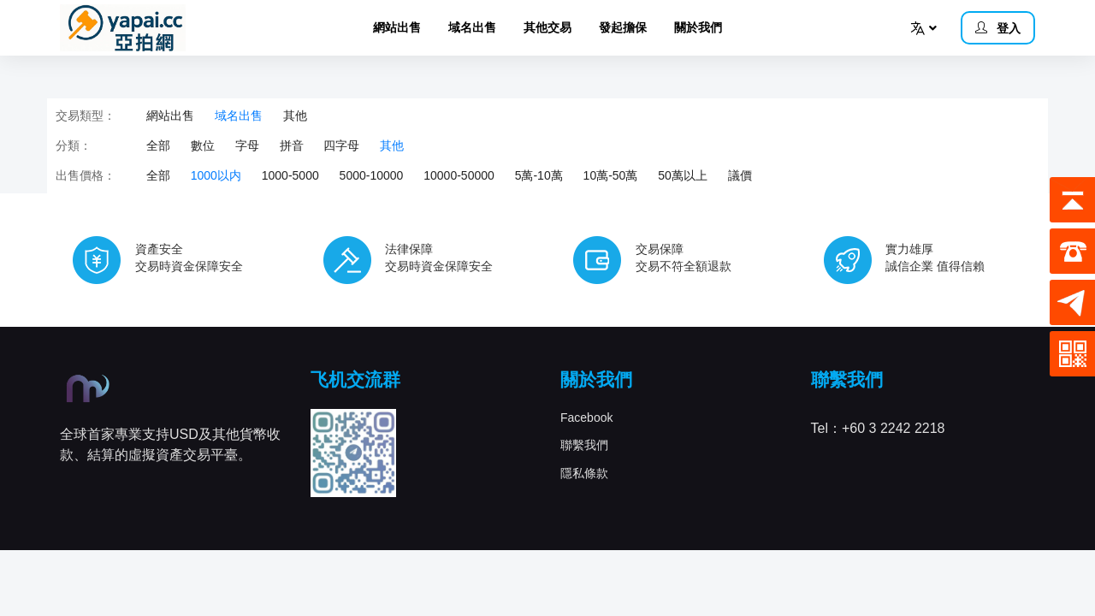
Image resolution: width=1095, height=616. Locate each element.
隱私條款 (584, 473)
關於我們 (698, 27)
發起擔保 (623, 27)
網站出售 (397, 27)
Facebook (586, 417)
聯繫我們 (584, 445)
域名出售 (472, 27)
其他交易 (547, 27)
